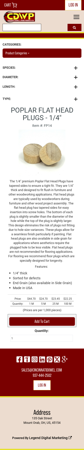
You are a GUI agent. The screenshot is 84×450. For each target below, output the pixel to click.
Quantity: (42, 330)
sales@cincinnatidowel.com (41, 370)
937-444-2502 (42, 375)
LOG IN (73, 5)
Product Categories (17, 53)
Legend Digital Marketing (50, 437)
